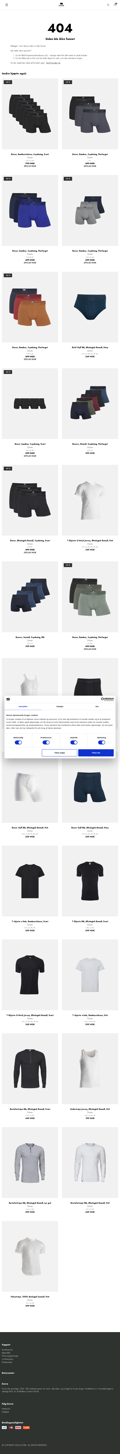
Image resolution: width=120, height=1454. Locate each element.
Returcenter (8, 1373)
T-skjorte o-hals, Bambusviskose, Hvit (90, 1015)
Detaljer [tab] (60, 706)
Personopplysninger (10, 1356)
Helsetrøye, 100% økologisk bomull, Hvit (30, 1296)
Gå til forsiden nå (53, 62)
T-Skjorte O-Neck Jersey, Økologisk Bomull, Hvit (90, 540)
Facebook (6, 1408)
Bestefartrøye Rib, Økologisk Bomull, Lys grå (30, 1203)
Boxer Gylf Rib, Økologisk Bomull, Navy (90, 827)
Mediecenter (7, 1362)
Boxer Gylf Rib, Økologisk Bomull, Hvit (30, 827)
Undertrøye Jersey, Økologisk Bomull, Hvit (90, 1109)
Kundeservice (7, 1349)
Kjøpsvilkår (6, 1353)
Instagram (5, 1412)
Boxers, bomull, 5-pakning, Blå (30, 637)
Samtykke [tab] (23, 706)
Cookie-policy (7, 1359)
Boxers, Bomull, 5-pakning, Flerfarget (90, 444)
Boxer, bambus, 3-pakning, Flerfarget (30, 251)
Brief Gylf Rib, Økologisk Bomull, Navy (90, 347)
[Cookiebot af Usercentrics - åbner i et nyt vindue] (103, 699)
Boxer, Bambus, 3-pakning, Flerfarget (90, 154)
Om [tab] (97, 706)
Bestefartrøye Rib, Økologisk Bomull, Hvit (90, 1203)
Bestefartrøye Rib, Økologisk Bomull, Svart (30, 1109)
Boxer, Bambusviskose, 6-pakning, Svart (30, 154)
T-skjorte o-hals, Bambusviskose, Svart (30, 921)
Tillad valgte (59, 753)
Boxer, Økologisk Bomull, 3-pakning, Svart (30, 540)
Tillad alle (96, 753)
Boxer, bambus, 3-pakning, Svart (30, 444)
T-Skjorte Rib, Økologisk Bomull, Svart (90, 921)
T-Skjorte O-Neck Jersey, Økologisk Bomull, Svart (30, 1015)
